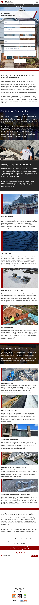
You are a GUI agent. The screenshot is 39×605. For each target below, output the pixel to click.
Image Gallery (29, 538)
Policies (23, 543)
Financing (31, 541)
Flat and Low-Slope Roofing (29, 4)
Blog (26, 541)
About (22, 538)
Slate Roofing (6, 4)
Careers (21, 541)
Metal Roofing (19, 6)
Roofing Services (15, 538)
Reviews (15, 541)
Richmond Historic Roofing (16, 4)
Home (7, 538)
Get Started (34, 556)
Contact (16, 543)
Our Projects (8, 541)
